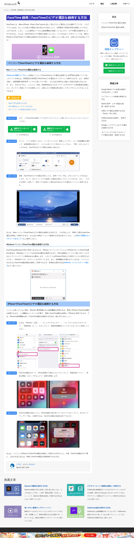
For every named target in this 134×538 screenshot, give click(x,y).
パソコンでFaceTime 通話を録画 (113, 23)
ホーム (6, 10)
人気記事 (113, 4)
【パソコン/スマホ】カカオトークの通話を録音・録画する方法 (113, 133)
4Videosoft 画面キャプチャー (17, 75)
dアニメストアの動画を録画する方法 (22, 110)
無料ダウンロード (116, 65)
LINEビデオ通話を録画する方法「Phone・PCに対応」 (113, 112)
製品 (102, 4)
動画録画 (20, 10)
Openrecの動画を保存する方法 (36, 486)
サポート (126, 4)
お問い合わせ (61, 532)
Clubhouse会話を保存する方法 (98, 508)
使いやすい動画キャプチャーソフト (37, 508)
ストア (91, 4)
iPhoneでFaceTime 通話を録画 (112, 27)
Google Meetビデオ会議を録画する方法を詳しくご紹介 (113, 90)
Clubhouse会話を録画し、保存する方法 (113, 119)
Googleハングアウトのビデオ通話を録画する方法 (114, 126)
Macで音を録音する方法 (18, 103)
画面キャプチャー (114, 49)
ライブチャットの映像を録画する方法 (113, 98)
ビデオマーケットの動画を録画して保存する (104, 486)
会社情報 (79, 532)
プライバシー (71, 532)
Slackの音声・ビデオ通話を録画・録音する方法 (112, 105)
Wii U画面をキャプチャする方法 (20, 106)
